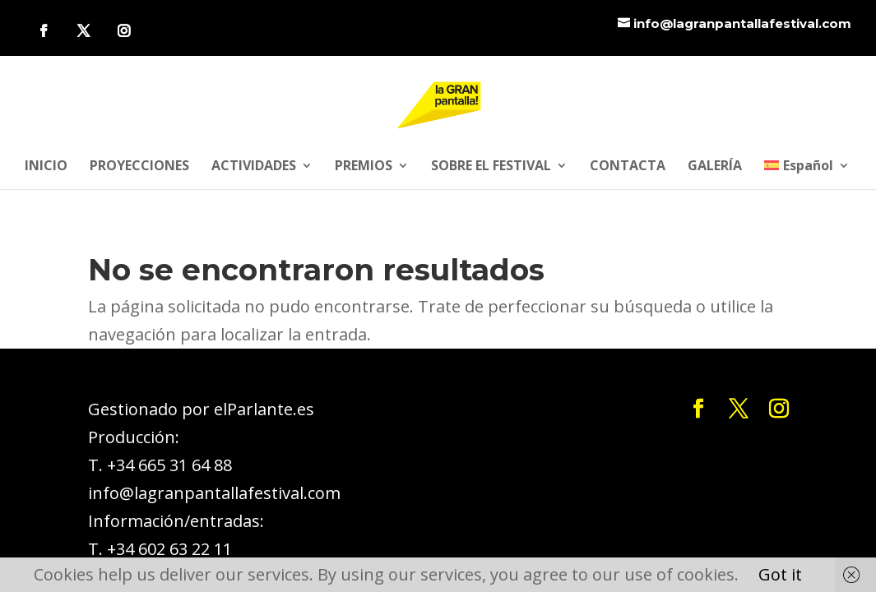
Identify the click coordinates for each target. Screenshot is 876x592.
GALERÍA (715, 167)
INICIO (46, 167)
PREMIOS (363, 167)
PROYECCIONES (139, 167)
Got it (780, 574)
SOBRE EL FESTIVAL (491, 167)
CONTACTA (627, 167)
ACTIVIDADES (253, 167)
